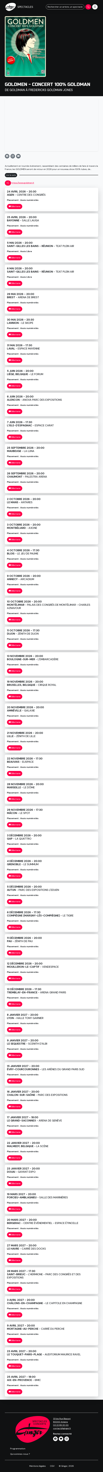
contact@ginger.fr (62, 1428)
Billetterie (15, 206)
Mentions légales (37, 1466)
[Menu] (95, 6)
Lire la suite (11, 175)
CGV (52, 1466)
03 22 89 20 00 (61, 1425)
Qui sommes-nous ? (20, 1454)
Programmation (17, 1448)
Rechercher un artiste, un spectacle (65, 6)
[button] (7, 156)
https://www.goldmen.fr (23, 182)
